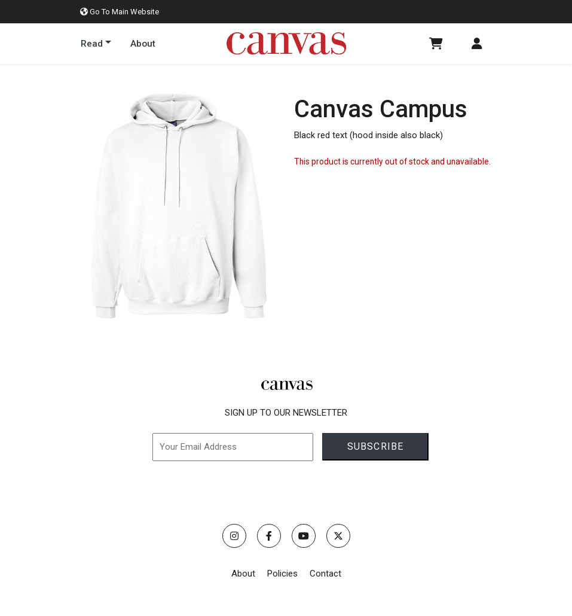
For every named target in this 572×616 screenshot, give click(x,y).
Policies (282, 573)
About (243, 573)
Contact (325, 573)
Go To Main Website (119, 11)
